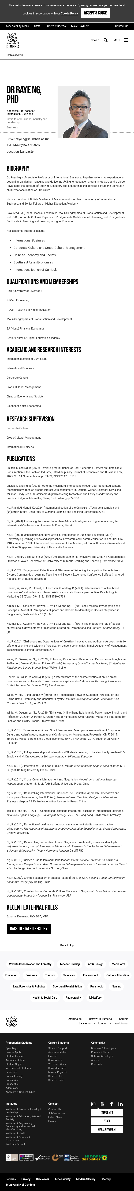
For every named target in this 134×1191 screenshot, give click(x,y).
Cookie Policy (69, 14)
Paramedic (96, 987)
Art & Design (95, 964)
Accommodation (15, 1060)
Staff (37, 26)
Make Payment (80, 26)
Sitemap (106, 1179)
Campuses (11, 1072)
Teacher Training (70, 964)
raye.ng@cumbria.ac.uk (32, 139)
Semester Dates (57, 1068)
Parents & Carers (100, 1052)
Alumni (95, 1060)
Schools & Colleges (102, 1056)
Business (31, 975)
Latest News (55, 1117)
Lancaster (27, 151)
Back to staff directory (28, 929)
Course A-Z (12, 1080)
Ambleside (75, 1019)
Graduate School (15, 1144)
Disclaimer (42, 1179)
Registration (55, 1060)
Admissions (12, 1088)
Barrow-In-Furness (100, 1019)
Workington (121, 1023)
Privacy (25, 1179)
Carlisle (123, 1019)
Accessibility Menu (17, 26)
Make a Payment (57, 1072)
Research (96, 1064)
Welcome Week (57, 1064)
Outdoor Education (117, 975)
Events (52, 1121)
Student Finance (15, 1056)
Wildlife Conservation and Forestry (30, 964)
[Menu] (120, 40)
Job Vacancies (56, 1113)
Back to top (67, 945)
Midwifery (95, 998)
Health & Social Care (44, 998)
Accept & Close (95, 13)
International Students (18, 1068)
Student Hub (55, 1076)
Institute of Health (16, 1133)
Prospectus (12, 1084)
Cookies (11, 1179)
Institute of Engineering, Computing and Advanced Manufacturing (20, 1126)
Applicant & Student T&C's (20, 1092)
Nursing (116, 987)
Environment (90, 975)
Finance (52, 1056)
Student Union (56, 1080)
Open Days (12, 1048)
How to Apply (13, 1052)
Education (11, 975)
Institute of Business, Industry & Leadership (23, 1111)
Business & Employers (103, 1048)
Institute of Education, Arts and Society (23, 1118)
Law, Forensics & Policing (28, 987)
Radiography (73, 998)
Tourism (50, 975)
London (102, 1023)
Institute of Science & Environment (18, 1139)
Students (107, 1112)
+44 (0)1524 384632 (26, 145)
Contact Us (121, 26)
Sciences (69, 975)
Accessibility (62, 1179)
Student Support (15, 1064)
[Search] (98, 40)
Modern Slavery (85, 1179)
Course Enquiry (14, 1076)
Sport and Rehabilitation (67, 987)
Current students (56, 26)
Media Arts (118, 964)
